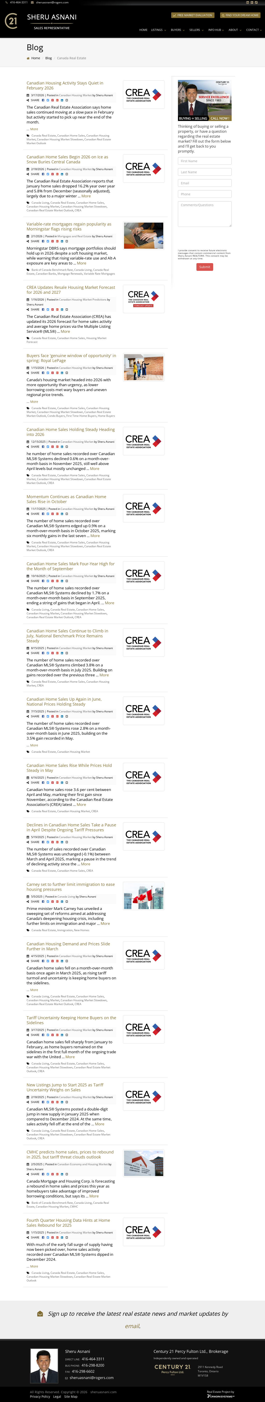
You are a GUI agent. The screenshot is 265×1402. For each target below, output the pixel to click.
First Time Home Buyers (81, 415)
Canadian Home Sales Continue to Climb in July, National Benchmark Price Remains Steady (67, 635)
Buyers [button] (178, 30)
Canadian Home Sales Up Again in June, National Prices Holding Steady (64, 701)
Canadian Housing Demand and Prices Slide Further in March (68, 946)
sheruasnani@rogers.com (52, 2)
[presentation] (212, 239)
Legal (57, 1396)
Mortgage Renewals (70, 273)
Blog (48, 58)
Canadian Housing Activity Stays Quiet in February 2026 (65, 85)
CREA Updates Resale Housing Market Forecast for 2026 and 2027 (71, 290)
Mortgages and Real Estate (74, 236)
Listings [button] (159, 30)
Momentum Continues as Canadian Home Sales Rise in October (66, 499)
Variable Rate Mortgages (99, 273)
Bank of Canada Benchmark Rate (52, 269)
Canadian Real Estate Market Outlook (50, 210)
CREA (78, 210)
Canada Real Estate (44, 135)
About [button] (236, 30)
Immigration (65, 930)
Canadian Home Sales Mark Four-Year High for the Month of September (71, 566)
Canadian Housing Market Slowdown (60, 139)
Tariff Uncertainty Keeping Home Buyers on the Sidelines (71, 1020)
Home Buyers (106, 415)
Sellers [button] (197, 30)
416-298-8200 (93, 1365)
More (34, 129)
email (132, 1326)
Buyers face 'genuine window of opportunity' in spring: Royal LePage (71, 358)
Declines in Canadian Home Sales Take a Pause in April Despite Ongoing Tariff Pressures (71, 827)
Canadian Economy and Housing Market (83, 1164)
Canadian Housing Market (75, 95)
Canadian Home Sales (71, 135)
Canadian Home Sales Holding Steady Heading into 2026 (71, 432)
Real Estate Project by (220, 1391)
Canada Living (40, 202)
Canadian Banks (46, 273)
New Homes (81, 930)
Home (143, 30)
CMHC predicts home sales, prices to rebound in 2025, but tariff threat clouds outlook (70, 1154)
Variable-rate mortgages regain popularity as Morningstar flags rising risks (69, 226)
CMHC (74, 1206)
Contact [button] (254, 30)
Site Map (71, 1396)
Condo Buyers (56, 415)
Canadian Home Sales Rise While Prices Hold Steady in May (69, 768)
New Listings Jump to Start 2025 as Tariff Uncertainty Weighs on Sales (65, 1087)
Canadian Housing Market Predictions (82, 299)
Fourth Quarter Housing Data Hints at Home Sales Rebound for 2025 (68, 1222)
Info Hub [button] (216, 30)
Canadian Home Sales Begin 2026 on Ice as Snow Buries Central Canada (67, 159)
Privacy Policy (40, 1396)
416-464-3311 (19, 2)
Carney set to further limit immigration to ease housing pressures (71, 887)
